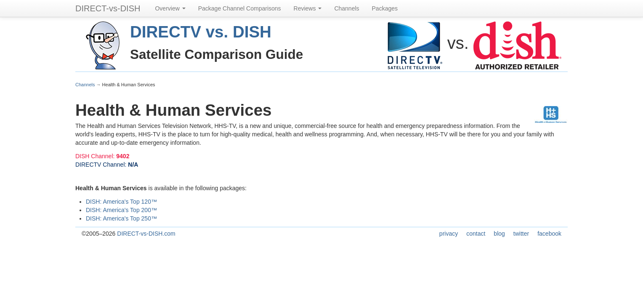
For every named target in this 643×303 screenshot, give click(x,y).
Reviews (308, 8)
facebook (549, 233)
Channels (346, 8)
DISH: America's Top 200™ (121, 210)
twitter (521, 233)
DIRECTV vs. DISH (200, 32)
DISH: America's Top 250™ (121, 218)
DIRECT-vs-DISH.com (146, 233)
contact (475, 233)
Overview (170, 8)
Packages (385, 8)
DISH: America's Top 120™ (121, 201)
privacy (448, 233)
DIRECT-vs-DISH (107, 8)
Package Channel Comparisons (239, 8)
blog (499, 233)
